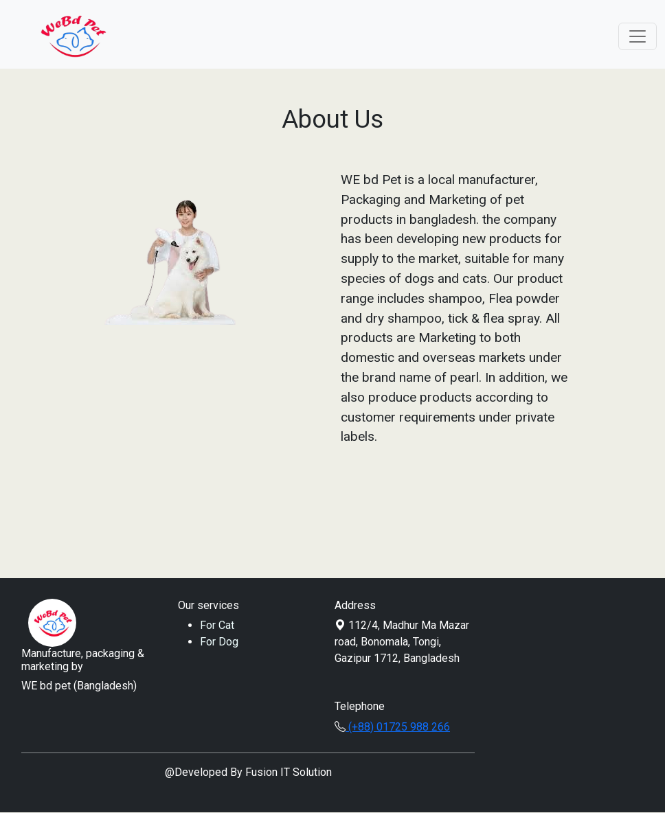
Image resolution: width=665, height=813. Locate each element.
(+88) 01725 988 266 (392, 726)
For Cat (217, 625)
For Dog (219, 641)
